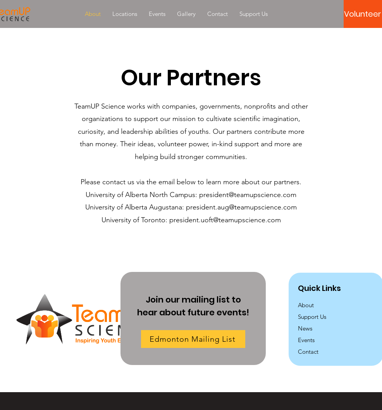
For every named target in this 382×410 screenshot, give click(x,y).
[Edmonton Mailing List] (193, 339)
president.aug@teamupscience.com (241, 207)
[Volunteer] (363, 14)
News (305, 328)
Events (306, 340)
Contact (308, 351)
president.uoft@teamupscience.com (225, 220)
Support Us (312, 316)
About (306, 305)
